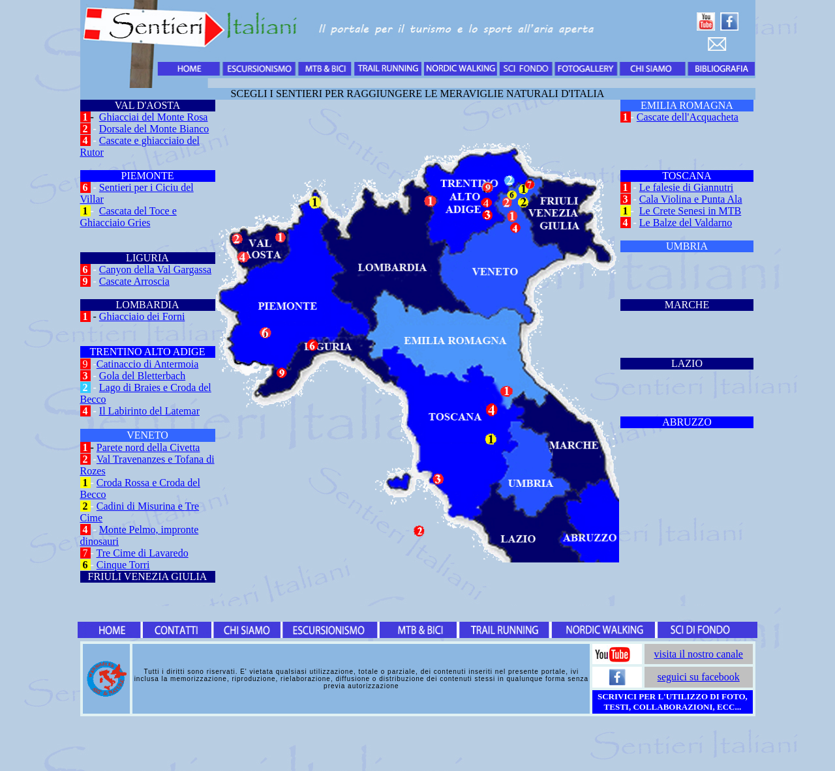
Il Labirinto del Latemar (149, 410)
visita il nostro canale (698, 654)
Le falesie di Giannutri (686, 187)
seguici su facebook (699, 676)
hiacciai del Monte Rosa (156, 117)
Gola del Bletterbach (142, 375)
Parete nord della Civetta (148, 447)
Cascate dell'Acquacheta (687, 117)
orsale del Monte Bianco (157, 128)
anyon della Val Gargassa (159, 269)
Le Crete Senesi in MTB (690, 210)
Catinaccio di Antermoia (147, 364)
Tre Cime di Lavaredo (143, 553)
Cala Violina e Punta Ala (690, 199)
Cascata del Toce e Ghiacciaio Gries (128, 216)
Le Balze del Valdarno (685, 222)
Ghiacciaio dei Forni (142, 316)
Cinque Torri (123, 564)
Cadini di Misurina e (141, 506)
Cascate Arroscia (134, 281)
